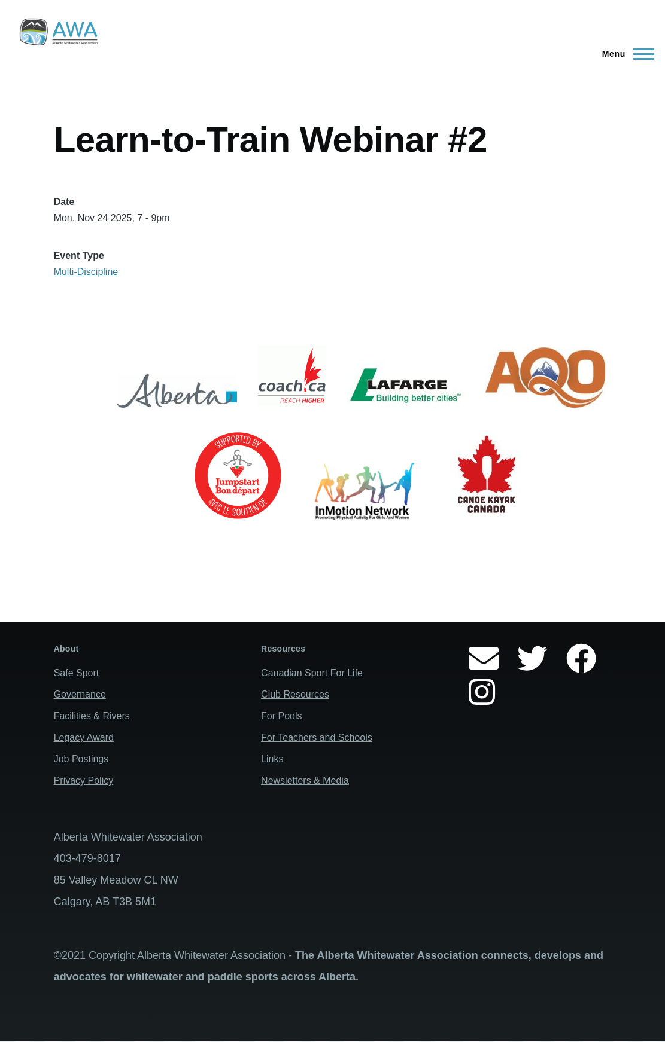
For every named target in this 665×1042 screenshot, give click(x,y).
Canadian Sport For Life (312, 673)
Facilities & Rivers (92, 716)
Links (272, 759)
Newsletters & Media (305, 780)
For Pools (281, 716)
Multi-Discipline (86, 272)
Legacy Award (84, 737)
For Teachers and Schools (316, 737)
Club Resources (295, 694)
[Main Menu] (624, 54)
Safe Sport (76, 673)
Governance (80, 694)
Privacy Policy (84, 780)
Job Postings (81, 759)
